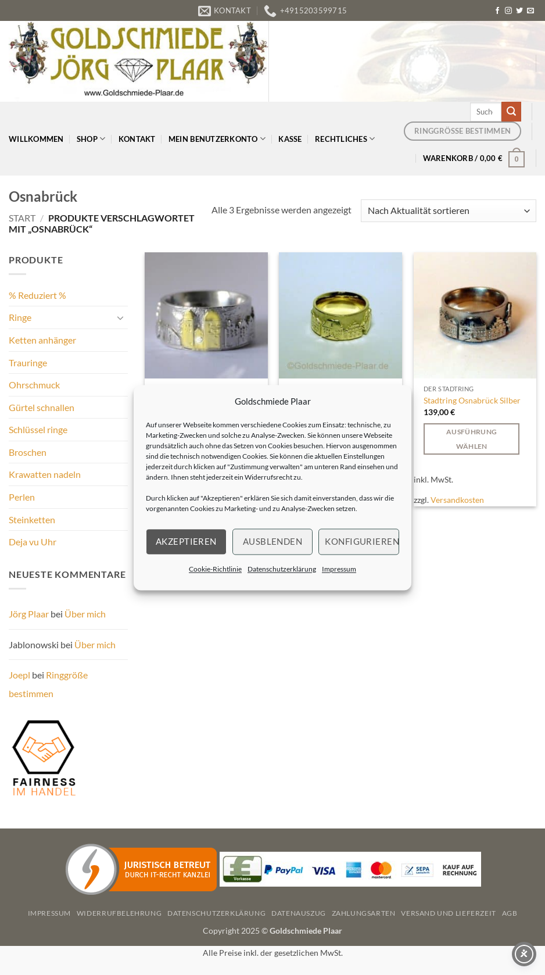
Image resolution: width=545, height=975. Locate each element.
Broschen (27, 452)
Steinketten (32, 519)
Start (22, 217)
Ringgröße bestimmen (48, 684)
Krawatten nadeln (45, 474)
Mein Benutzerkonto (217, 138)
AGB (510, 913)
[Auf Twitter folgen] (519, 11)
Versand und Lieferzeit (448, 913)
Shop (91, 138)
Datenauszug (298, 913)
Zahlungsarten (364, 913)
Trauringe (28, 362)
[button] (474, 158)
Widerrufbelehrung (119, 913)
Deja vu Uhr (32, 541)
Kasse (290, 139)
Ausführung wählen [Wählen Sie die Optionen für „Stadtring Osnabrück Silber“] (471, 439)
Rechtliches (345, 138)
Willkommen (36, 139)
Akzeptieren (186, 541)
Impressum (339, 569)
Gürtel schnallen (41, 407)
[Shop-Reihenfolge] (448, 210)
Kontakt (137, 139)
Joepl (19, 674)
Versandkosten (457, 500)
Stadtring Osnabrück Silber (472, 400)
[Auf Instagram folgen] (508, 11)
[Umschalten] (121, 317)
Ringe (20, 317)
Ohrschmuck (34, 384)
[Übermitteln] (511, 112)
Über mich (85, 613)
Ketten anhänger (42, 339)
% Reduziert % (37, 295)
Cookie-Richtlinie (215, 569)
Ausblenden (273, 541)
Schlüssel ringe (38, 429)
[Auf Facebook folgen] (497, 11)
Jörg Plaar (29, 613)
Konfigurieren (362, 541)
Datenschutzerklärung (282, 569)
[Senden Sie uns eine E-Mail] (530, 11)
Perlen (22, 496)
